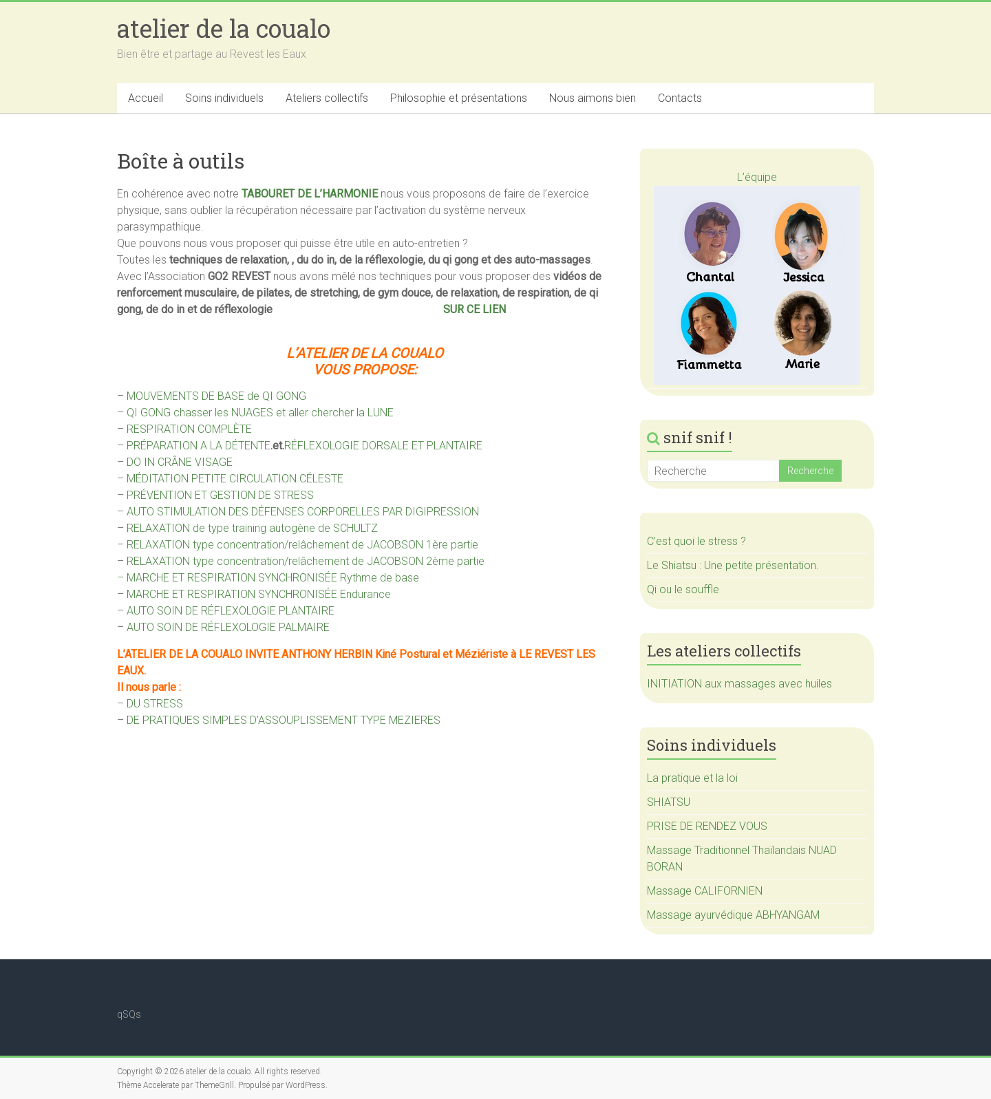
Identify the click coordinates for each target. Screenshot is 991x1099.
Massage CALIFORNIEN (705, 890)
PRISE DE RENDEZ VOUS (707, 826)
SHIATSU (668, 802)
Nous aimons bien (592, 98)
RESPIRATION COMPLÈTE (189, 429)
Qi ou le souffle (683, 589)
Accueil (145, 98)
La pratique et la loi (692, 778)
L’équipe (757, 177)
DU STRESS (155, 703)
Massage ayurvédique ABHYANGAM (733, 914)
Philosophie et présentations (458, 98)
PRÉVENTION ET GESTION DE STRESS (220, 495)
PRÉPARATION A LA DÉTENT (195, 445)
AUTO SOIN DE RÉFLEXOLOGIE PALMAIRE (228, 627)
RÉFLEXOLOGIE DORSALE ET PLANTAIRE (383, 445)
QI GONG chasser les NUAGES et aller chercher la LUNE (260, 412)
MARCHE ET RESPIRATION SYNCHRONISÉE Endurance (259, 594)
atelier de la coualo (223, 28)
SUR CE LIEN (474, 309)
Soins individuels (224, 98)
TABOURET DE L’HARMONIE (310, 193)
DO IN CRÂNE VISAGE (180, 462)
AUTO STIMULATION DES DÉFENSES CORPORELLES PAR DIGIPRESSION (303, 511)
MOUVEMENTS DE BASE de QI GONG (216, 396)
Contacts (680, 98)
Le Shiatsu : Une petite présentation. (733, 565)
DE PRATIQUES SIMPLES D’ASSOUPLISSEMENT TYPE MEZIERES (283, 720)
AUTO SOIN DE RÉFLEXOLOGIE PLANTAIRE (230, 610)
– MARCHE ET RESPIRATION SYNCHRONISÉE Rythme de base (268, 577)
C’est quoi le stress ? (696, 541)
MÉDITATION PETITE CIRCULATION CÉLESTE (235, 478)
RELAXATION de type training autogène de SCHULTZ (252, 528)
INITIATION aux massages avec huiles (739, 683)
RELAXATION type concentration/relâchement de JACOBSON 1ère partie (302, 544)
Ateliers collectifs (327, 98)
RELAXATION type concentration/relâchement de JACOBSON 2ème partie (305, 561)
